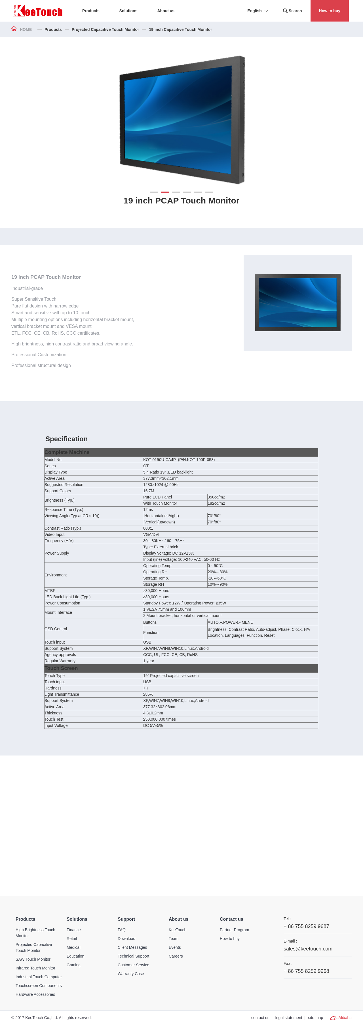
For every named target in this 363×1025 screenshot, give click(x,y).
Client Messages (132, 947)
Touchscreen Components (39, 985)
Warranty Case (131, 973)
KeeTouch (177, 930)
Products (53, 29)
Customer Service (133, 965)
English (258, 11)
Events (175, 947)
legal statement (288, 1017)
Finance (74, 930)
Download (126, 938)
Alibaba (345, 1017)
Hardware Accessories (35, 994)
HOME (26, 29)
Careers (176, 956)
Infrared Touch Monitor (35, 968)
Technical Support (133, 956)
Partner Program (234, 930)
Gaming (74, 965)
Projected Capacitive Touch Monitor (105, 29)
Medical (73, 947)
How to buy (329, 11)
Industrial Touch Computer (39, 977)
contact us (260, 1017)
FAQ (122, 930)
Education (75, 956)
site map (315, 1017)
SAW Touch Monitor (33, 959)
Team (173, 938)
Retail (72, 938)
